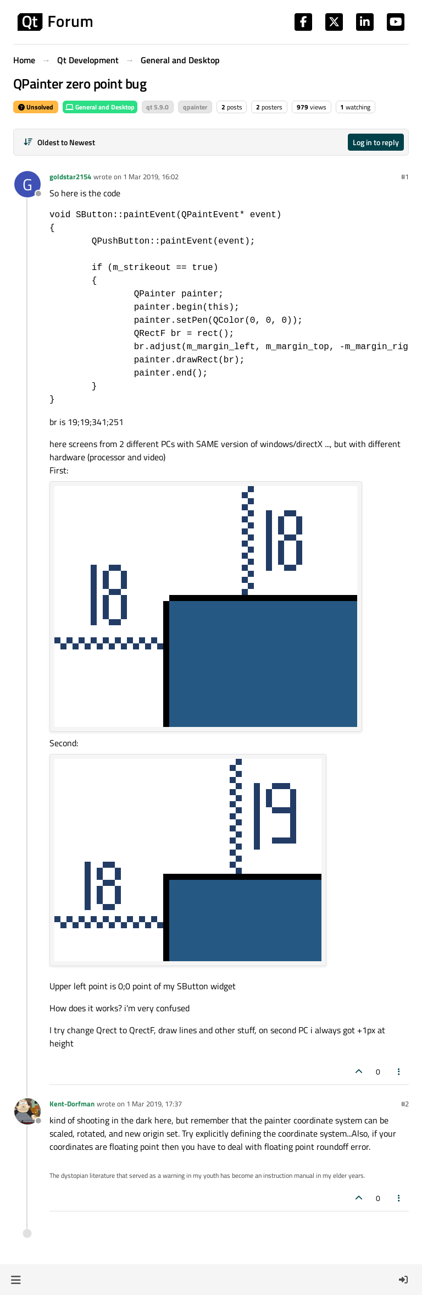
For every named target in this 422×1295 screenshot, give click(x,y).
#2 (405, 1103)
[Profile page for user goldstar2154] (27, 184)
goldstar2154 (70, 176)
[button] (15, 1280)
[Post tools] (399, 1071)
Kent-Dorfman (72, 1103)
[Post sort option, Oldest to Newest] (59, 142)
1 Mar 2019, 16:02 (151, 176)
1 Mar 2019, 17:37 (154, 1103)
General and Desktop (100, 107)
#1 (405, 176)
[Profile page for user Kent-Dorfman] (27, 1111)
